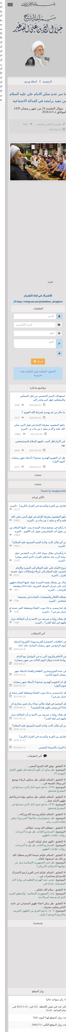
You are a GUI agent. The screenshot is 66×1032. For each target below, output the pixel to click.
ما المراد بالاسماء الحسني (48, 747)
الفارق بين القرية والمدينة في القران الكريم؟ (38, 736)
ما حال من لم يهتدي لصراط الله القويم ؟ (38, 412)
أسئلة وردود (25, 81)
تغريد (45, 281)
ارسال (33, 361)
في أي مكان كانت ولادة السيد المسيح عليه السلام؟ (34, 725)
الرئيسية (42, 81)
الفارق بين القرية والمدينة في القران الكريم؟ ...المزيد (33, 505)
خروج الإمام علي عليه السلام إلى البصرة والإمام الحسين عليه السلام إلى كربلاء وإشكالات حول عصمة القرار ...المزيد (34, 571)
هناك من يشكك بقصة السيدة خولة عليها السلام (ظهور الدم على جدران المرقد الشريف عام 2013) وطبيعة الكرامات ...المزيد (33, 586)
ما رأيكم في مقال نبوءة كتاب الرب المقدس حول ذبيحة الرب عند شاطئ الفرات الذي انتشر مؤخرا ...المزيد (36, 557)
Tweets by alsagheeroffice (49, 491)
